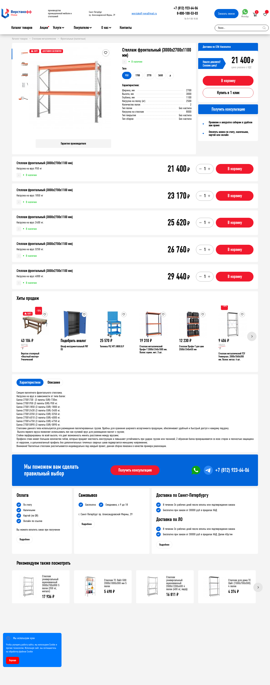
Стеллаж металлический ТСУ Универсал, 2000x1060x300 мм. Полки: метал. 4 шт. (231, 356)
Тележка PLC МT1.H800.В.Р (112, 346)
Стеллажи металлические (44, 38)
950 (126, 75)
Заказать (226, 13)
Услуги (57, 27)
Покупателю (81, 27)
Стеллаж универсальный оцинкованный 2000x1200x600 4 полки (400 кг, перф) (177, 583)
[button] (108, 92)
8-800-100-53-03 (187, 13)
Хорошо (12, 660)
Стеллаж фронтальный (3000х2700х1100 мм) (44, 163)
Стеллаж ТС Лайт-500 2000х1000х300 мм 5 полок (115, 583)
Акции (44, 27)
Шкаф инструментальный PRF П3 (74, 348)
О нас (104, 27)
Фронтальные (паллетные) (73, 38)
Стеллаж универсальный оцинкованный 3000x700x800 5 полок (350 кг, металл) (50, 583)
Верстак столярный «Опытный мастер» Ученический (30, 356)
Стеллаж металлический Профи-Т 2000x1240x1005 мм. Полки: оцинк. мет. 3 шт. (153, 349)
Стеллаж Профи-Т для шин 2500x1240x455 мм (191, 348)
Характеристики (30, 382)
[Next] (251, 336)
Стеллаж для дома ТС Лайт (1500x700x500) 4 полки (239, 583)
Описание (53, 382)
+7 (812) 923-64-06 (185, 8)
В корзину (228, 80)
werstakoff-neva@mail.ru (144, 13)
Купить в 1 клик (228, 92)
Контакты (126, 27)
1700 (137, 75)
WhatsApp (245, 13)
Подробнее (25, 539)
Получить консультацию (135, 470)
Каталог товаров (21, 27)
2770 (149, 75)
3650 (160, 75)
